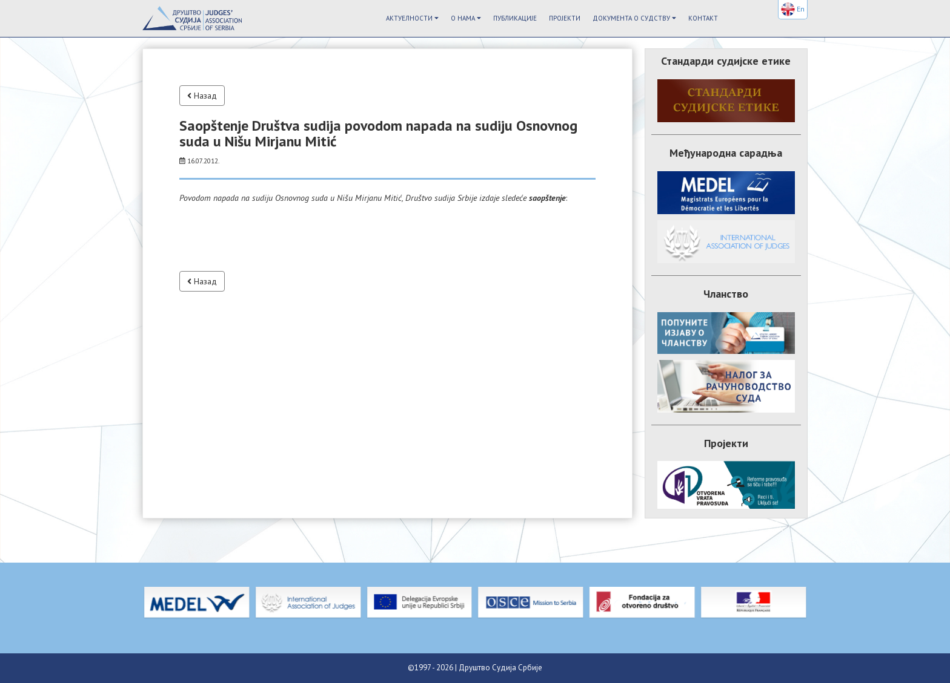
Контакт (703, 18)
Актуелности (412, 18)
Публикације (515, 18)
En (793, 9)
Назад (202, 95)
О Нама (466, 18)
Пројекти (564, 18)
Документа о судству (634, 18)
